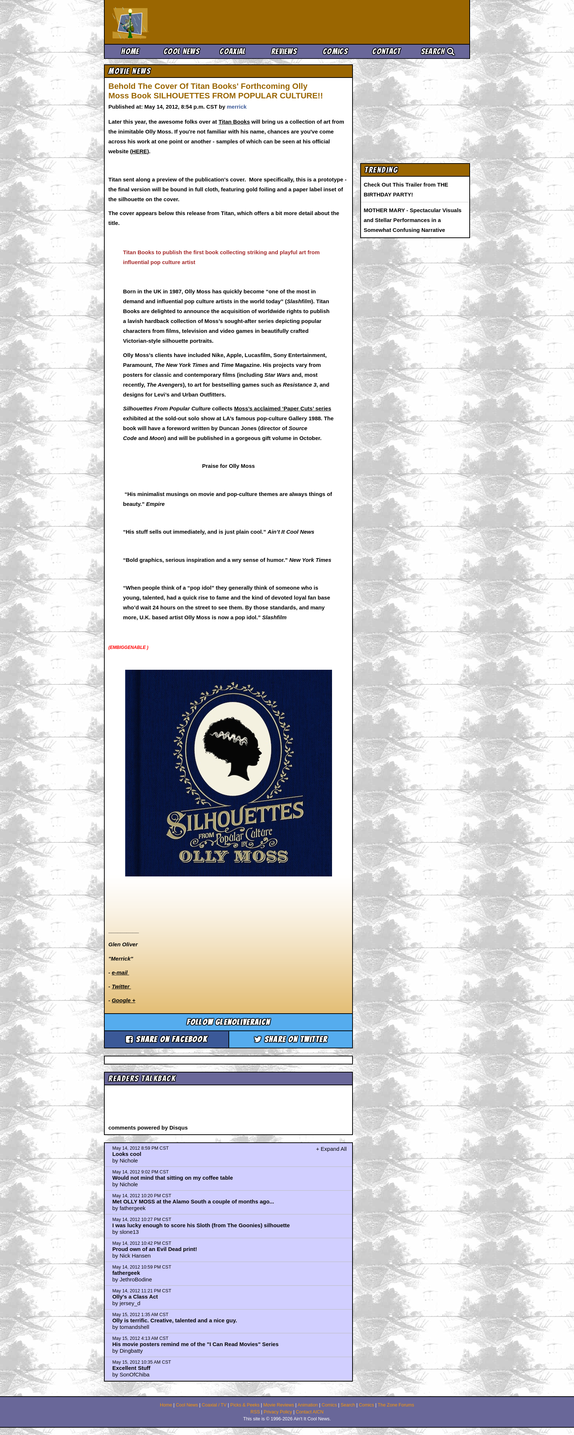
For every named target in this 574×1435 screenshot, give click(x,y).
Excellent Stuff (131, 1368)
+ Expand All (331, 1149)
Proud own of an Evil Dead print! (154, 1249)
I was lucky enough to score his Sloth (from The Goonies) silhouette (201, 1225)
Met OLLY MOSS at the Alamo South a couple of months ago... (193, 1201)
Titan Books (234, 122)
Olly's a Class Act (135, 1296)
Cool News (182, 51)
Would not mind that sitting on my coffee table (172, 1178)
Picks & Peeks (245, 1405)
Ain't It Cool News (166, 22)
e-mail (120, 972)
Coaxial (233, 51)
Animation (308, 1405)
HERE (139, 151)
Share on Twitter (291, 1039)
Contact (386, 51)
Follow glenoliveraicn (228, 1022)
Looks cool (126, 1154)
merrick (236, 107)
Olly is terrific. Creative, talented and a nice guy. (174, 1320)
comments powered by (148, 1127)
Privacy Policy (278, 1412)
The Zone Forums (396, 1405)
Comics (335, 51)
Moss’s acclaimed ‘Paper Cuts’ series (282, 408)
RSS (255, 1412)
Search (438, 51)
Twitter (121, 986)
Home (130, 51)
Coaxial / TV (214, 1405)
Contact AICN (310, 1412)
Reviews (284, 51)
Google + (123, 1000)
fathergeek (126, 1273)
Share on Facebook (166, 1039)
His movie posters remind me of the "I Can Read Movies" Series (195, 1344)
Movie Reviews (278, 1405)
